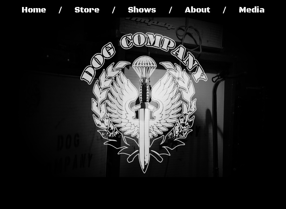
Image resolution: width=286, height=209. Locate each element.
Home (33, 10)
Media (252, 10)
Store (87, 10)
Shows (142, 10)
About (197, 10)
